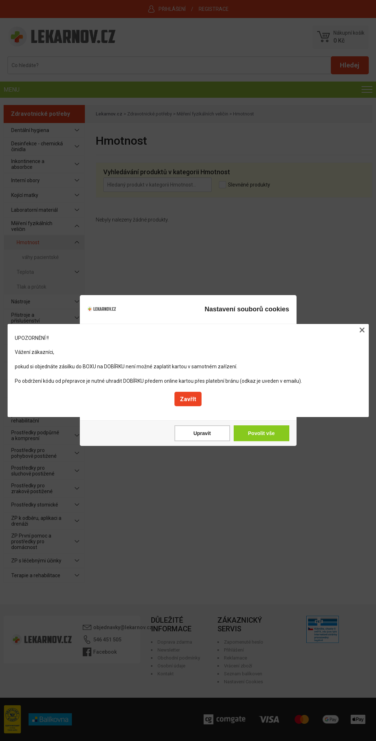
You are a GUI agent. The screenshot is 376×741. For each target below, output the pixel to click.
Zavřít (188, 399)
